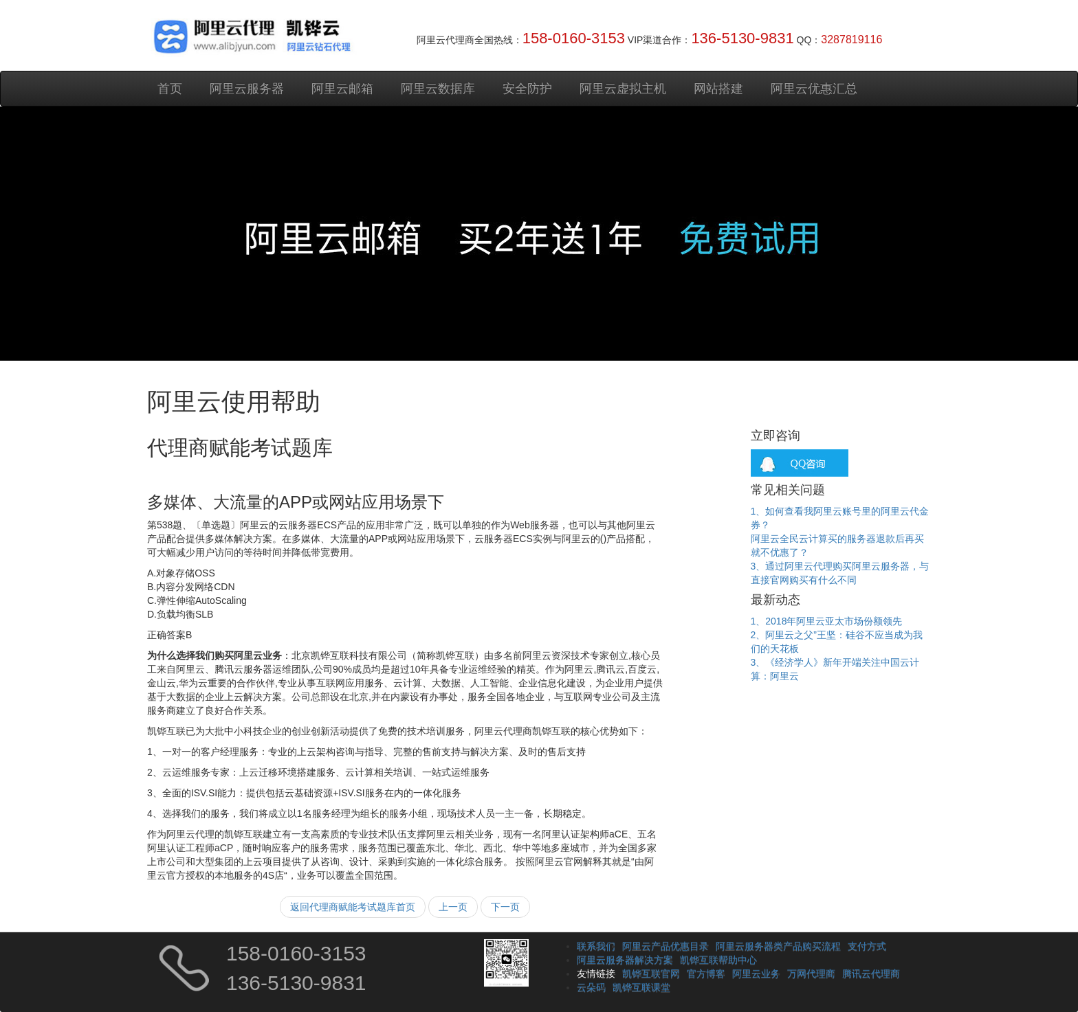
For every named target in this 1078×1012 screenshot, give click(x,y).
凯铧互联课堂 (641, 987)
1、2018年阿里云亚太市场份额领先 (827, 621)
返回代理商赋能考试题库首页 (352, 906)
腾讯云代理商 (871, 973)
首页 (169, 88)
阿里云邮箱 (342, 88)
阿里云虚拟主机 (623, 88)
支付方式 (867, 946)
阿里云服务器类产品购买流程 (778, 946)
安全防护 (527, 88)
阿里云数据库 (438, 88)
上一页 (453, 906)
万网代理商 (811, 973)
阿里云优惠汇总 (814, 88)
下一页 (505, 906)
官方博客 (706, 973)
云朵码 (591, 987)
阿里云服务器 (247, 88)
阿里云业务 (756, 973)
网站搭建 (718, 88)
